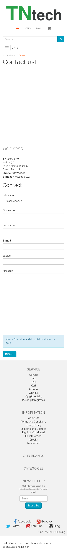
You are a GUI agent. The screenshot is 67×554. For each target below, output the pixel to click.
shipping (60, 532)
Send (9, 354)
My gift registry (33, 396)
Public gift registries (33, 400)
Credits (33, 439)
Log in (39, 28)
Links (33, 382)
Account (33, 389)
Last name (8, 225)
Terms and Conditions (33, 421)
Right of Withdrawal (33, 432)
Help (33, 378)
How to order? (33, 436)
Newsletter (33, 443)
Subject (7, 255)
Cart (33, 385)
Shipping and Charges (33, 428)
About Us (33, 418)
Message (8, 270)
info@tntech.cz (21, 176)
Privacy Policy (34, 425)
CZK (28, 28)
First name (9, 210)
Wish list (33, 392)
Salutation (8, 195)
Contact (33, 374)
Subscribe (33, 505)
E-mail (7, 240)
